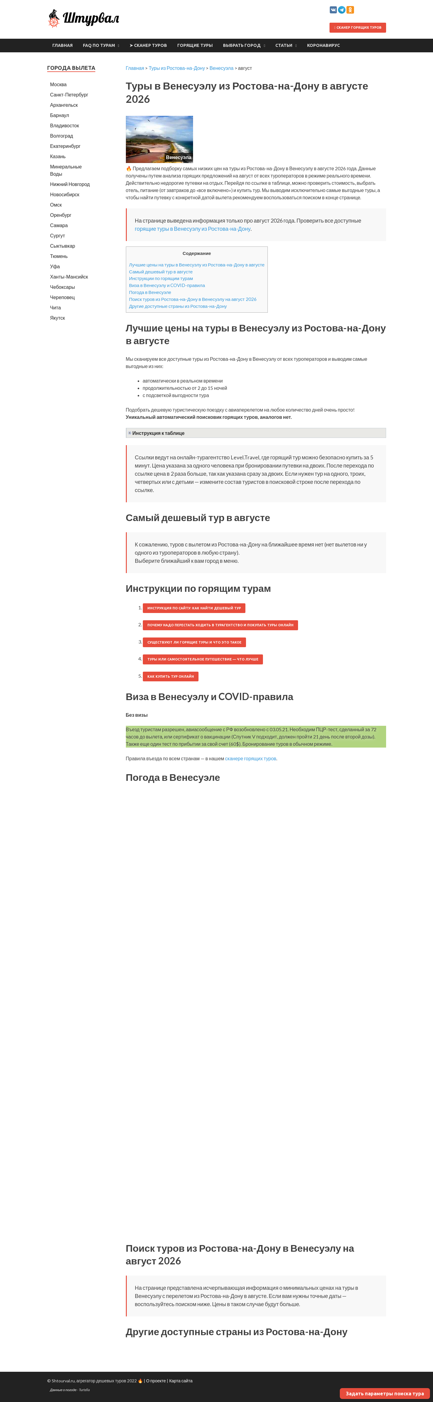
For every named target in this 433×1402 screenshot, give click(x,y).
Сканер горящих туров (357, 27)
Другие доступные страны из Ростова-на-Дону (178, 306)
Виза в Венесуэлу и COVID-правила (167, 285)
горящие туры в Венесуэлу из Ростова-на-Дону (193, 228)
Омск (56, 204)
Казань (58, 156)
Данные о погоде (63, 1390)
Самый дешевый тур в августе (161, 271)
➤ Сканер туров (148, 45)
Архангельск (64, 105)
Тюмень (59, 256)
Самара (59, 225)
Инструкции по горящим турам (161, 278)
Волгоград (61, 136)
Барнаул (59, 115)
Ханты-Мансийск (69, 276)
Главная (62, 45)
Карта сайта (180, 1380)
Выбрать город (242, 45)
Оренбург (60, 215)
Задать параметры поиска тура (385, 1393)
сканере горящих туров (250, 758)
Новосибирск (65, 194)
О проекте (156, 1380)
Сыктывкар (62, 246)
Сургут (57, 235)
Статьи (283, 45)
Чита (55, 307)
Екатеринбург (65, 146)
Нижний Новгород (70, 184)
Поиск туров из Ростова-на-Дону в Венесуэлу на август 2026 (193, 299)
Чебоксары (62, 287)
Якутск (57, 318)
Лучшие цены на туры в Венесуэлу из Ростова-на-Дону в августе (197, 264)
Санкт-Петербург (69, 94)
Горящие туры (195, 45)
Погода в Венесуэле (150, 292)
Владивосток (64, 125)
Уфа (55, 266)
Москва (58, 84)
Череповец (62, 297)
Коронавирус (323, 45)
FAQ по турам (99, 45)
